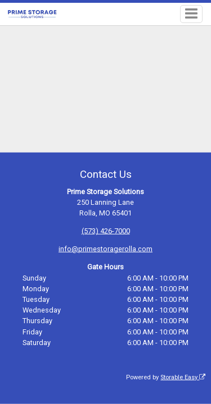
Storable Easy (182, 377)
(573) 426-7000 (106, 231)
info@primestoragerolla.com (105, 249)
